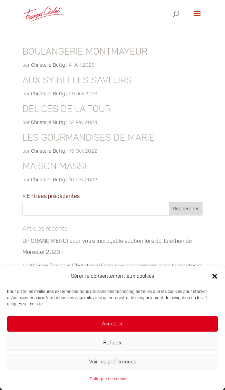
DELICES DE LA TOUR (66, 109)
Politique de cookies (109, 379)
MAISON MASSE (56, 166)
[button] (214, 276)
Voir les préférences (112, 362)
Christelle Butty (48, 65)
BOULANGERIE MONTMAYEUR (84, 51)
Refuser (112, 343)
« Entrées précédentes (51, 196)
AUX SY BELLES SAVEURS (77, 80)
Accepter (112, 324)
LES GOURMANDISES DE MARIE (88, 137)
